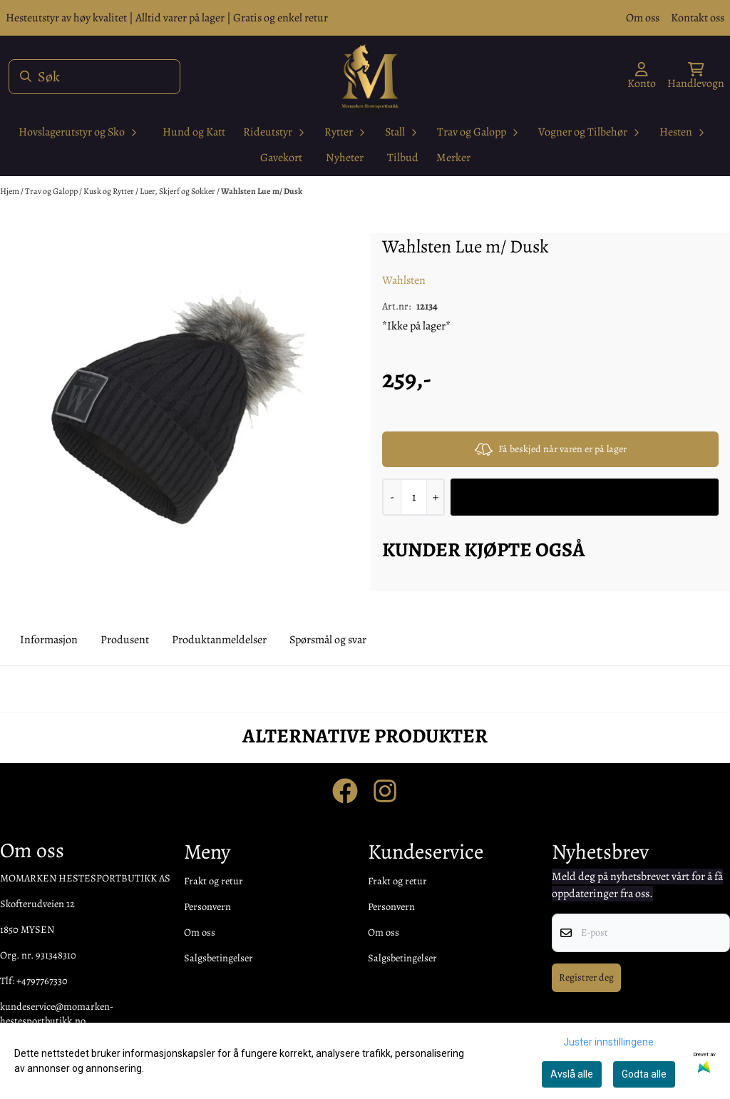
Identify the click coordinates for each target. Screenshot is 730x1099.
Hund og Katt (194, 132)
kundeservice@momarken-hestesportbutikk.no (56, 1013)
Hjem (10, 191)
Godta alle (644, 1074)
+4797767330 (42, 980)
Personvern (207, 906)
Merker (453, 157)
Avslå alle (571, 1074)
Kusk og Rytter (109, 191)
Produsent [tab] (125, 640)
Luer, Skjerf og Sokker (178, 191)
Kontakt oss (697, 18)
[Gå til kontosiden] (642, 76)
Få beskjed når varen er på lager (551, 449)
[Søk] (94, 76)
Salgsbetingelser (218, 958)
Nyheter (345, 157)
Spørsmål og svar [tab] (327, 640)
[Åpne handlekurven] (696, 76)
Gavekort (281, 157)
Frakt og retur (213, 881)
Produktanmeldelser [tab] (219, 640)
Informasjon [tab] (49, 640)
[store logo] (369, 76)
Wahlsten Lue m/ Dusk (261, 191)
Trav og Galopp (52, 191)
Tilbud (402, 157)
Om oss (642, 18)
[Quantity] (413, 497)
